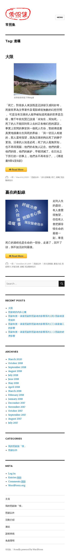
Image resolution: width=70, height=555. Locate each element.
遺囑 (58, 177)
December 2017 (16, 402)
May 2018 (13, 383)
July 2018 (13, 375)
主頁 (7, 499)
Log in (11, 473)
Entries (14, 477)
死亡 (53, 177)
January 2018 (15, 399)
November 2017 (16, 406)
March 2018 (14, 391)
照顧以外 (35, 177)
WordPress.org (16, 485)
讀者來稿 (9, 533)
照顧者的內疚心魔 (17, 312)
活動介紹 (9, 519)
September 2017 (17, 414)
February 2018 (16, 395)
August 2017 (15, 418)
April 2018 (14, 387)
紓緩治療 (15, 267)
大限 (9, 56)
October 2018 (15, 363)
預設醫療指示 (30, 267)
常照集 (10, 25)
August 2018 (15, 371)
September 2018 (17, 367)
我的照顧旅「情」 (17, 446)
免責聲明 (9, 540)
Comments (16, 481)
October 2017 (15, 410)
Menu (60, 17)
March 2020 (15, 359)
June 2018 (13, 379)
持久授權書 (46, 177)
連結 (7, 526)
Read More (17, 169)
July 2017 (13, 422)
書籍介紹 (57, 264)
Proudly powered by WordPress (28, 549)
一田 (11, 177)
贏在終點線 (15, 192)
